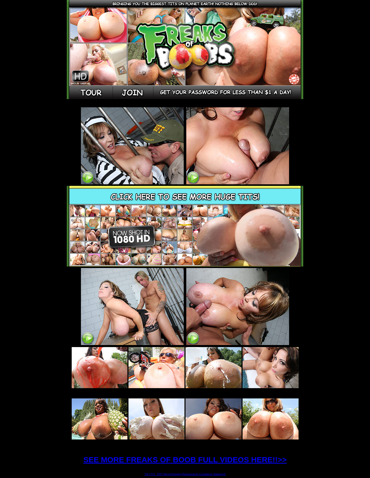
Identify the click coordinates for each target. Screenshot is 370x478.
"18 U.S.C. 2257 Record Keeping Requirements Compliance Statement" (185, 474)
